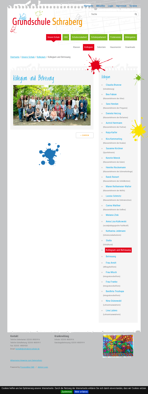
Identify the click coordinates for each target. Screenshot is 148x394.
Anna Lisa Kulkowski (116, 221)
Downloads (130, 47)
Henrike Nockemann (116, 167)
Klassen (76, 47)
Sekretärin (101, 47)
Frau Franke (111, 281)
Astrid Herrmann (114, 122)
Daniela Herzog (113, 113)
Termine (133, 6)
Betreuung (111, 256)
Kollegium (88, 47)
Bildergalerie (130, 37)
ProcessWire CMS (27, 367)
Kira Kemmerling (114, 138)
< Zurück (84, 135)
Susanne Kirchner (114, 148)
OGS (66, 37)
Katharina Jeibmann (116, 230)
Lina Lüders (111, 310)
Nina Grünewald (113, 300)
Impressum (121, 6)
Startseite (88, 6)
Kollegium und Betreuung (118, 249)
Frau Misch (111, 272)
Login (110, 6)
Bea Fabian (111, 94)
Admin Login (43, 367)
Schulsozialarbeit (79, 37)
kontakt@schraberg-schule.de (27, 349)
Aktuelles (100, 6)
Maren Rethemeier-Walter (118, 186)
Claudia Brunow (113, 84)
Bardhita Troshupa (115, 291)
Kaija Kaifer (111, 132)
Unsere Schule (54, 37)
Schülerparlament (98, 37)
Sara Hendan (112, 103)
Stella (109, 240)
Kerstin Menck (113, 157)
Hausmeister (115, 47)
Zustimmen (67, 391)
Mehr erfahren (81, 391)
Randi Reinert (112, 176)
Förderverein (115, 37)
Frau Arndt (111, 262)
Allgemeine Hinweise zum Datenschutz (26, 360)
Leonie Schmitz (113, 195)
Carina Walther (113, 205)
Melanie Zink (112, 214)
